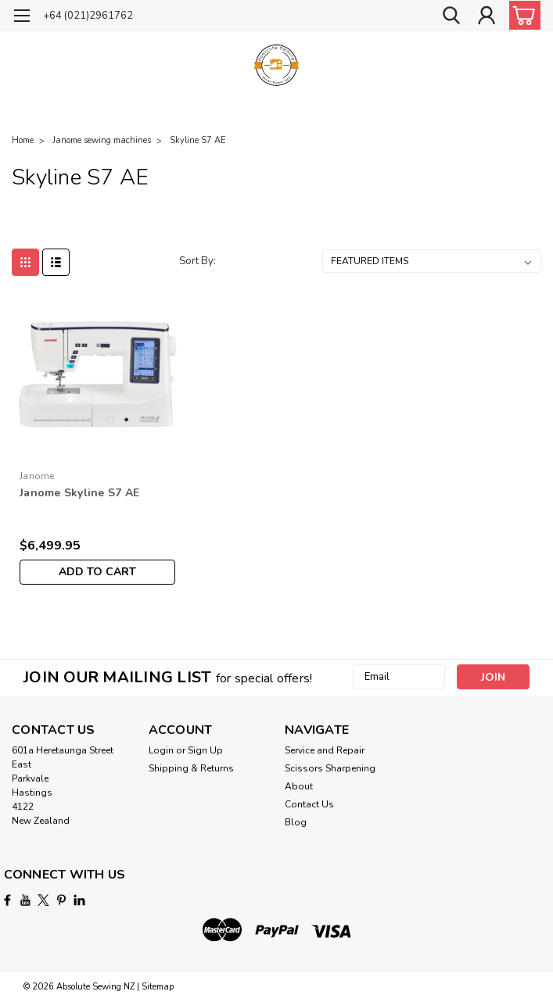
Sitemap (158, 987)
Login (161, 750)
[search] (451, 16)
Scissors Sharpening (330, 768)
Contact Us (309, 804)
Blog (296, 822)
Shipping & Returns (191, 768)
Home (23, 140)
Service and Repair (324, 750)
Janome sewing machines (101, 140)
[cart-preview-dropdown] (521, 15)
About (299, 786)
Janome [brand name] (37, 476)
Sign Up (205, 750)
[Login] (486, 16)
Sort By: (197, 261)
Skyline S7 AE (198, 140)
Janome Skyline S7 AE (79, 492)
